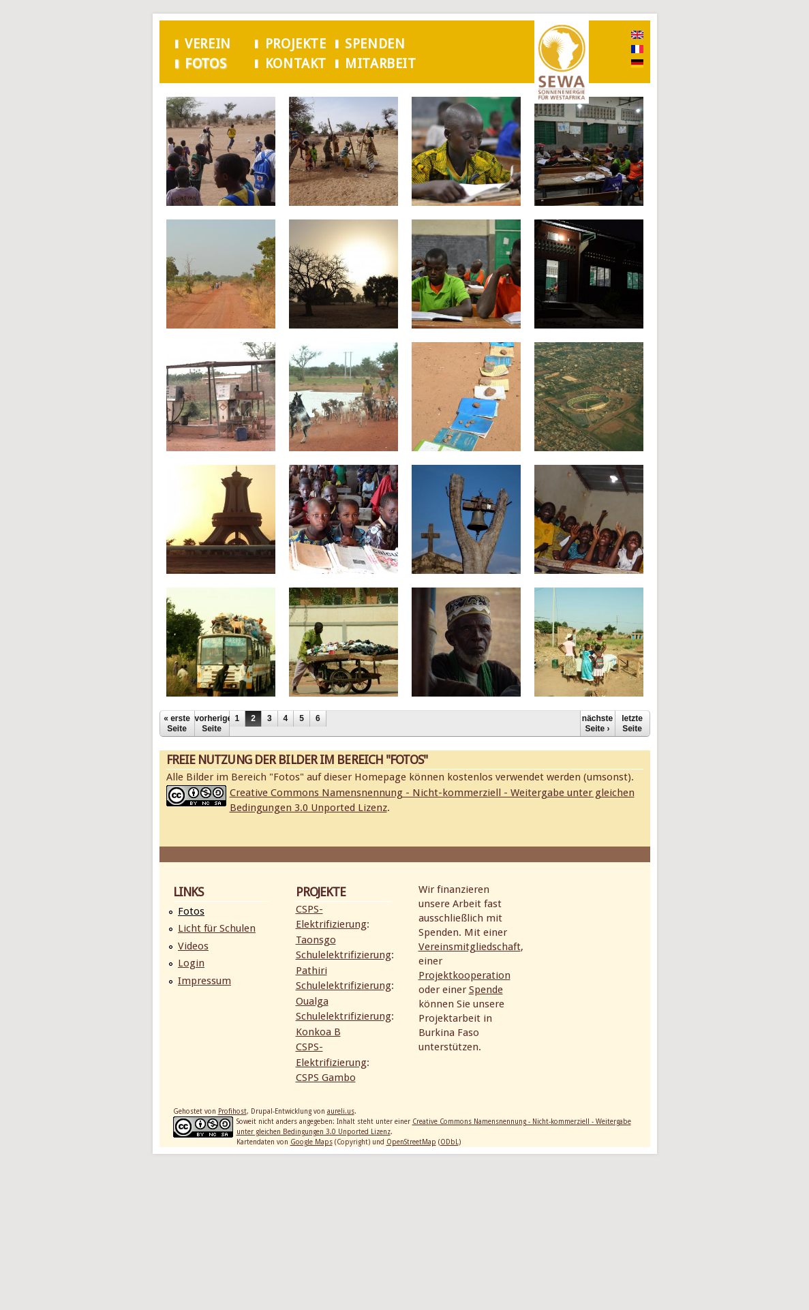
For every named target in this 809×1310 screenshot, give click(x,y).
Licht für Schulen (217, 928)
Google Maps (311, 1142)
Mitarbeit (380, 64)
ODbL (449, 1142)
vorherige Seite (212, 723)
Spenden (375, 44)
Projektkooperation (464, 975)
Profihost (232, 1111)
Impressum (204, 981)
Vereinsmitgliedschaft (469, 947)
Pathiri (311, 970)
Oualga (312, 1001)
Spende (486, 990)
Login (191, 963)
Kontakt (295, 64)
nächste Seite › (597, 723)
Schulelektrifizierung (343, 955)
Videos (193, 946)
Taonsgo (316, 940)
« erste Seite (177, 723)
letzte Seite (632, 723)
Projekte (295, 44)
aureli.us (340, 1111)
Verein (208, 44)
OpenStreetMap (411, 1142)
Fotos (205, 64)
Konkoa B (318, 1032)
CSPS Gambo (326, 1077)
